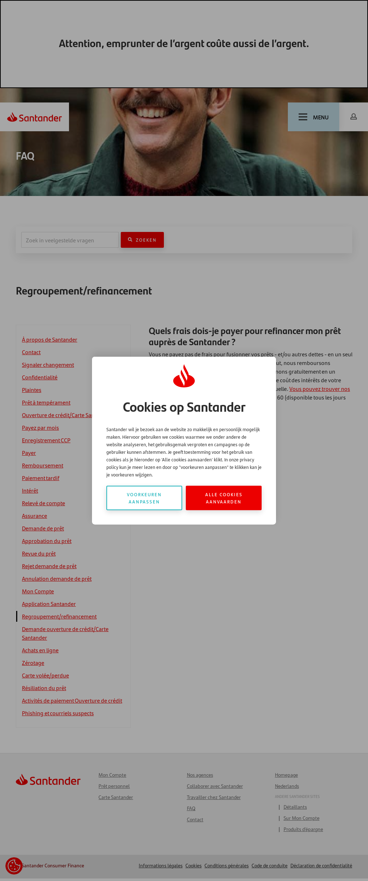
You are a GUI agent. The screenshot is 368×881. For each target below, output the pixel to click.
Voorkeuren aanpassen (144, 497)
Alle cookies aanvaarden (224, 497)
